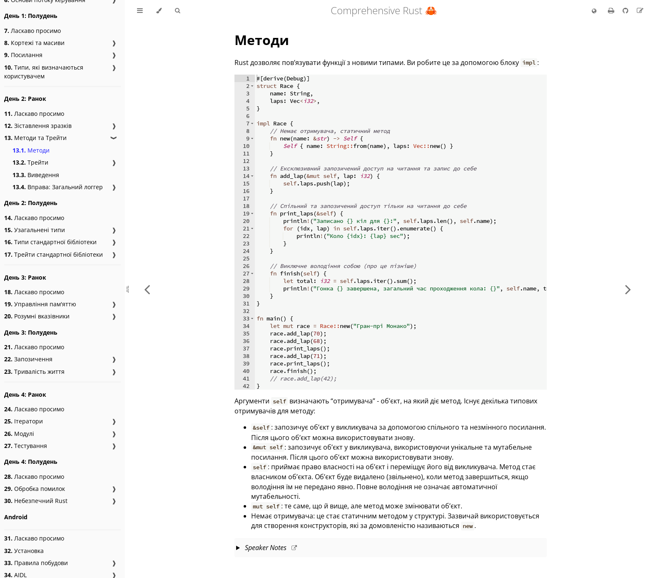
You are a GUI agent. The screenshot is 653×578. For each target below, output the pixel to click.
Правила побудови (36, 563)
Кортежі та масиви (34, 43)
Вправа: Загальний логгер (57, 187)
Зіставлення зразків (38, 126)
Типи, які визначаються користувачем (43, 71)
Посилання (23, 55)
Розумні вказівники (37, 316)
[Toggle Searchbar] (177, 11)
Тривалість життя (34, 371)
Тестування (25, 446)
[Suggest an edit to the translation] (640, 10)
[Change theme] (159, 11)
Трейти (30, 162)
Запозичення (28, 359)
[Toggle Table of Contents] (140, 11)
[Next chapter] (628, 289)
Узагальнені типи (34, 230)
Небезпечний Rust (35, 501)
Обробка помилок (34, 489)
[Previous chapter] (147, 289)
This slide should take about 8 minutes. (390, 548)
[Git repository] (626, 10)
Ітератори (23, 421)
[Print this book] (612, 10)
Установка (24, 551)
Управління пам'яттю (40, 304)
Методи (31, 150)
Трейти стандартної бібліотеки (53, 254)
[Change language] (594, 11)
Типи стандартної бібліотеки (50, 242)
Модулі (19, 434)
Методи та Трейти (35, 138)
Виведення (35, 175)
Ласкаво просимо (32, 31)
